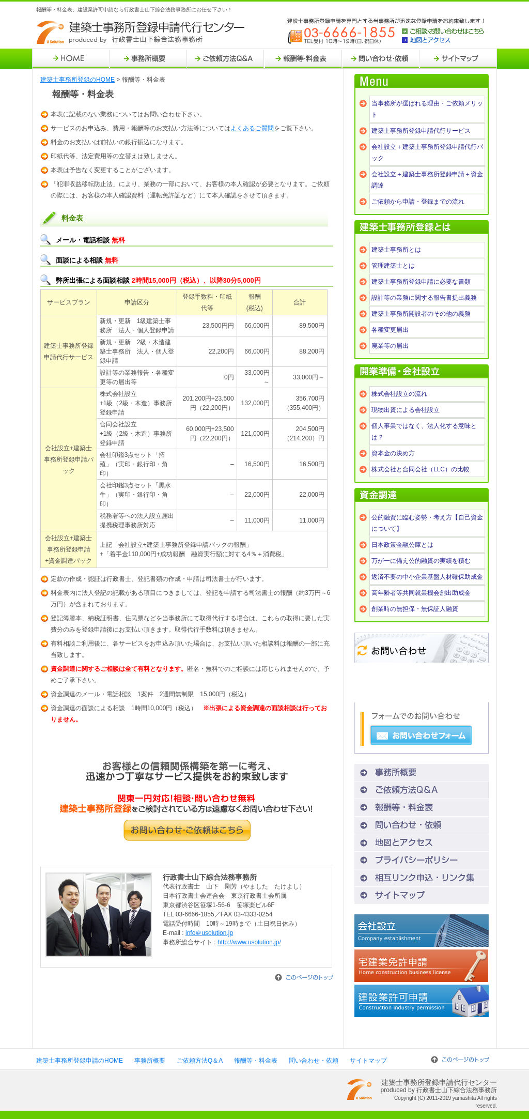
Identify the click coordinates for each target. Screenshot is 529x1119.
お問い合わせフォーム (421, 735)
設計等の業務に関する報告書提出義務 (424, 297)
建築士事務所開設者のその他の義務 (421, 313)
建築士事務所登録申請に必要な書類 (421, 281)
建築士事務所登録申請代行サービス (421, 130)
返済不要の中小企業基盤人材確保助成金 (427, 576)
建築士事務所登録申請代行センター (141, 32)
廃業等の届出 (390, 345)
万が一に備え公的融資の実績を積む (421, 560)
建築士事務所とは (396, 249)
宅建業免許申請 (421, 965)
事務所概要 (148, 59)
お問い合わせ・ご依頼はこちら (187, 830)
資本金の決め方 (393, 453)
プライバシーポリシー (421, 860)
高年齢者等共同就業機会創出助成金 (421, 592)
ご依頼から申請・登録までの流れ (417, 201)
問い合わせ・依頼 (380, 59)
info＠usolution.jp (209, 933)
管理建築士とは (393, 265)
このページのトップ (304, 977)
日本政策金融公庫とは (402, 544)
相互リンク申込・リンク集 (421, 877)
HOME (71, 59)
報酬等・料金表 (303, 59)
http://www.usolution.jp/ (249, 942)
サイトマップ (458, 59)
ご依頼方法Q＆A (225, 59)
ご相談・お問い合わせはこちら (443, 31)
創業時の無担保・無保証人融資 (414, 608)
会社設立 (421, 930)
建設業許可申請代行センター (421, 1001)
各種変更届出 (390, 329)
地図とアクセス (443, 40)
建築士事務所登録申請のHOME (79, 1060)
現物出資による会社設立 (405, 409)
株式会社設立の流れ (399, 393)
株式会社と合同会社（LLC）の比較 (420, 469)
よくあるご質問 (252, 128)
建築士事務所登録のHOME (77, 79)
